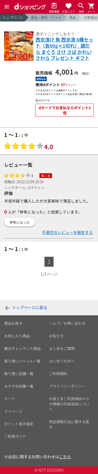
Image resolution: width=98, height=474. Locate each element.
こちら (65, 456)
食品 (72, 17)
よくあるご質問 (62, 348)
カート (9, 398)
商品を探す (13, 323)
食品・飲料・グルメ (46, 17)
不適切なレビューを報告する (67, 232)
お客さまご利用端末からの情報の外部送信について (69, 404)
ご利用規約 (58, 373)
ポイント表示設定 (18, 423)
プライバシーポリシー (67, 386)
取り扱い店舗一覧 (18, 373)
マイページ (13, 411)
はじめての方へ (62, 361)
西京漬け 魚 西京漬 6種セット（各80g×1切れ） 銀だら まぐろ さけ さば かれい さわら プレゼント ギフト (64, 49)
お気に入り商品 (17, 335)
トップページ (13, 17)
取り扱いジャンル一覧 (22, 361)
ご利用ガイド (15, 436)
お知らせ (56, 335)
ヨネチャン (35, 187)
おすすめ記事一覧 (18, 386)
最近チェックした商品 (22, 348)
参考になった (20, 222)
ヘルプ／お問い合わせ (67, 323)
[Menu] (7, 7)
